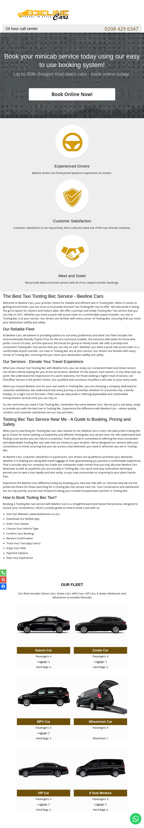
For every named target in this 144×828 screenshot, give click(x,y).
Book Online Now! (72, 94)
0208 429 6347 (121, 29)
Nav (135, 13)
